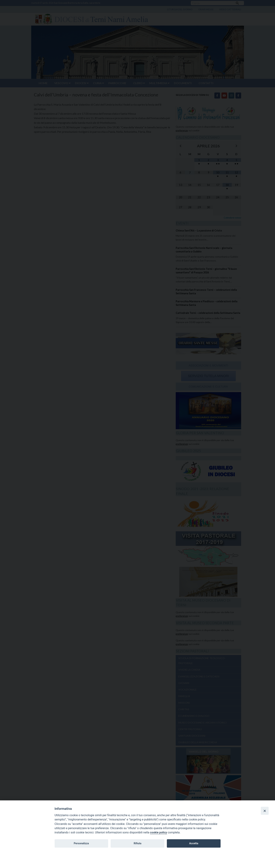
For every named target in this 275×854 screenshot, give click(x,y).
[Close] (265, 811)
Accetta (193, 843)
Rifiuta (137, 843)
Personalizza (81, 843)
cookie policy (158, 832)
